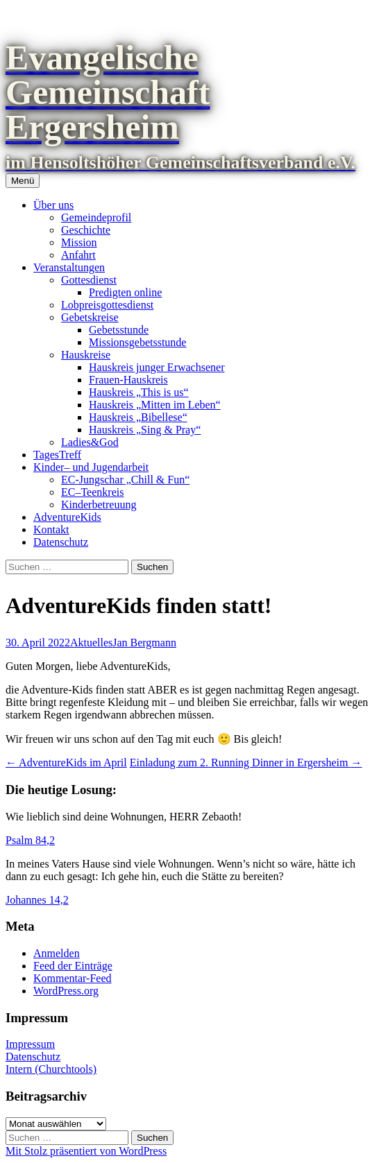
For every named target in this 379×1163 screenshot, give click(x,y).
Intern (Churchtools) (51, 1069)
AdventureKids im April (66, 762)
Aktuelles (91, 642)
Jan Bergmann (144, 642)
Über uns (53, 205)
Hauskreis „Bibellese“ (138, 417)
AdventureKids (67, 517)
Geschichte (85, 230)
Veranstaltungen (69, 267)
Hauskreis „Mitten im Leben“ (155, 405)
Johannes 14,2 (37, 900)
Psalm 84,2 (30, 840)
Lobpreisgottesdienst (107, 305)
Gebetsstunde (119, 330)
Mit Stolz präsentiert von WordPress (86, 1151)
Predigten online (125, 292)
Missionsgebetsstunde (137, 342)
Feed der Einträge (72, 966)
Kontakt (51, 529)
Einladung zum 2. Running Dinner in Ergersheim (246, 762)
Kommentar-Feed (72, 978)
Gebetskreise (90, 317)
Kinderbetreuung (98, 504)
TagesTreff (57, 454)
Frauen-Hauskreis (128, 380)
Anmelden (56, 953)
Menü (22, 180)
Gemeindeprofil (96, 217)
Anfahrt (78, 255)
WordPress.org (66, 991)
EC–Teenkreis (92, 492)
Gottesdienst (89, 280)
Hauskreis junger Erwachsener (156, 367)
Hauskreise (85, 355)
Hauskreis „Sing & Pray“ (145, 430)
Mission (79, 242)
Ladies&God (90, 442)
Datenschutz (60, 542)
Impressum (30, 1044)
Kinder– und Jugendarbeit (91, 467)
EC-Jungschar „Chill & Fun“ (125, 479)
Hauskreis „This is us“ (139, 392)
